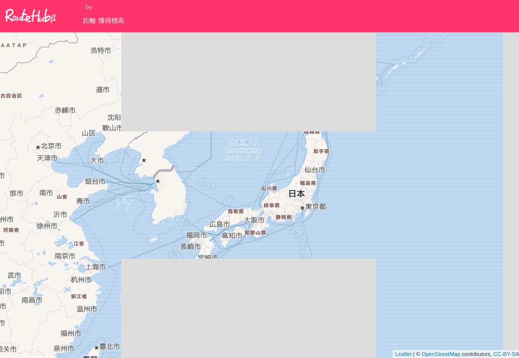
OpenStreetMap (441, 354)
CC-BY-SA (506, 354)
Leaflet (403, 354)
